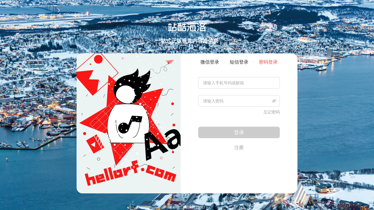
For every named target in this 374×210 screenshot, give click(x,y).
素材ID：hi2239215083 (187, 207)
